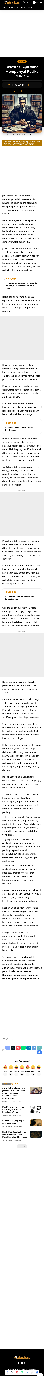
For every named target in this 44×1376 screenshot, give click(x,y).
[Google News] (21, 1363)
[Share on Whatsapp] (22, 1372)
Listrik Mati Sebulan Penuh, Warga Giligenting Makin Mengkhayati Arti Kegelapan (14, 1134)
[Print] (23, 85)
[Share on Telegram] (27, 1372)
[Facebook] (18, 1363)
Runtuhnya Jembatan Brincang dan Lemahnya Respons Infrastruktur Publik (21, 285)
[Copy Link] (19, 85)
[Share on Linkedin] (28, 1048)
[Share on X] (15, 85)
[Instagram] (25, 1363)
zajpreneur (16, 91)
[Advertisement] (22, 34)
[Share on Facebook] (12, 85)
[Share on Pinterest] (17, 1372)
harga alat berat (16, 1039)
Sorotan (22, 62)
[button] (23, 2)
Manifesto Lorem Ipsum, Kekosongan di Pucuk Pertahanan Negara (13, 1109)
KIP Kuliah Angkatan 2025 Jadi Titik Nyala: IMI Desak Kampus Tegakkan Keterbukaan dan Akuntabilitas (13, 1093)
